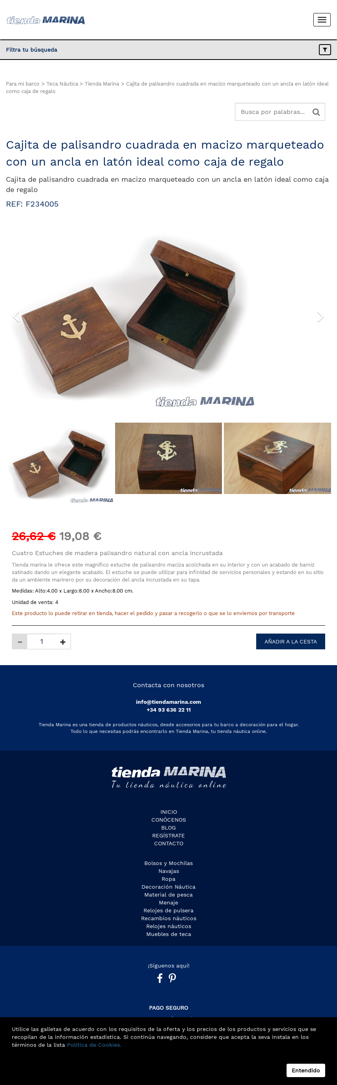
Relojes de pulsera (168, 910)
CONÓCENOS (168, 820)
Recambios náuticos (168, 918)
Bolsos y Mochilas (168, 863)
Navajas (168, 871)
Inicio (168, 812)
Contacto (168, 843)
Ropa (168, 879)
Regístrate (168, 835)
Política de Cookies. (93, 1045)
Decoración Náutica (168, 887)
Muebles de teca (168, 934)
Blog (168, 827)
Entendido (306, 1070)
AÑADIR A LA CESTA (290, 641)
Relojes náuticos (168, 926)
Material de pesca (168, 894)
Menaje (168, 902)
